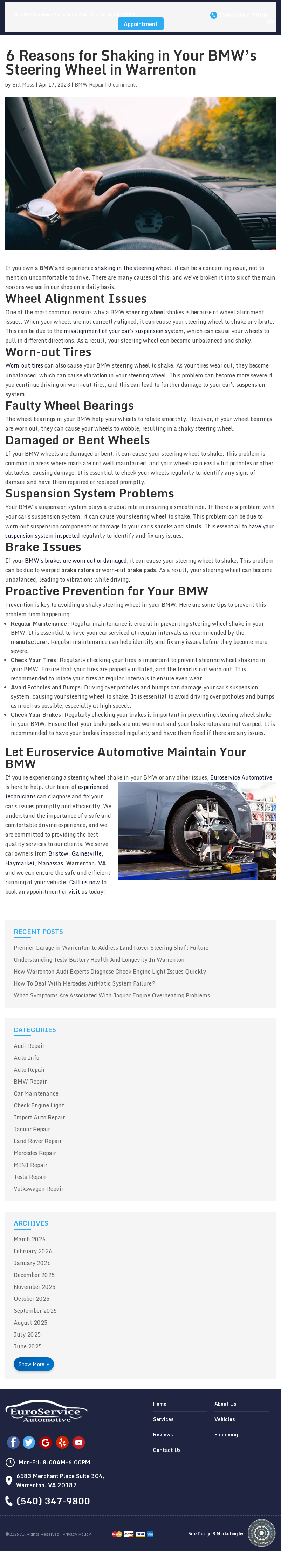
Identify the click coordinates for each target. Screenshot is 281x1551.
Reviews (163, 1434)
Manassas (50, 863)
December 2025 (34, 1275)
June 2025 (28, 1346)
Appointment (141, 24)
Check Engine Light (39, 1105)
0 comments (123, 85)
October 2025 (32, 1299)
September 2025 (35, 1311)
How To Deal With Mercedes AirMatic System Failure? (84, 983)
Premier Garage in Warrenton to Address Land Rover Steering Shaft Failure (111, 948)
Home (159, 1404)
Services (163, 1419)
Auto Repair (29, 1069)
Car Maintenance (36, 1093)
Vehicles (224, 1419)
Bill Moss (23, 85)
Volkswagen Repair (38, 1189)
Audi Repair (29, 1046)
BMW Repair (89, 85)
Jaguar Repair (32, 1129)
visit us (77, 891)
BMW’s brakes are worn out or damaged (76, 560)
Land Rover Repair (38, 1141)
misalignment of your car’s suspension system (124, 331)
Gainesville (86, 853)
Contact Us (166, 1450)
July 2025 (27, 1334)
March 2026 (30, 1239)
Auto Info (26, 1058)
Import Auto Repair (39, 1117)
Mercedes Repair (35, 1153)
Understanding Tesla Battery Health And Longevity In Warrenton (99, 959)
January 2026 (32, 1263)
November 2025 (35, 1287)
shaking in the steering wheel (133, 268)
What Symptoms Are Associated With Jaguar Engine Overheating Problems (112, 995)
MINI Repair (30, 1165)
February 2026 (33, 1251)
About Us (225, 1404)
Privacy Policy (77, 1534)
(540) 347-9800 (243, 15)
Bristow (58, 853)
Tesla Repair (30, 1177)
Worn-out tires (24, 365)
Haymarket (20, 863)
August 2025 (31, 1322)
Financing (226, 1434)
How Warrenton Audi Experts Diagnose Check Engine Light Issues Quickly (110, 971)
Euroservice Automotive (241, 777)
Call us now (84, 882)
